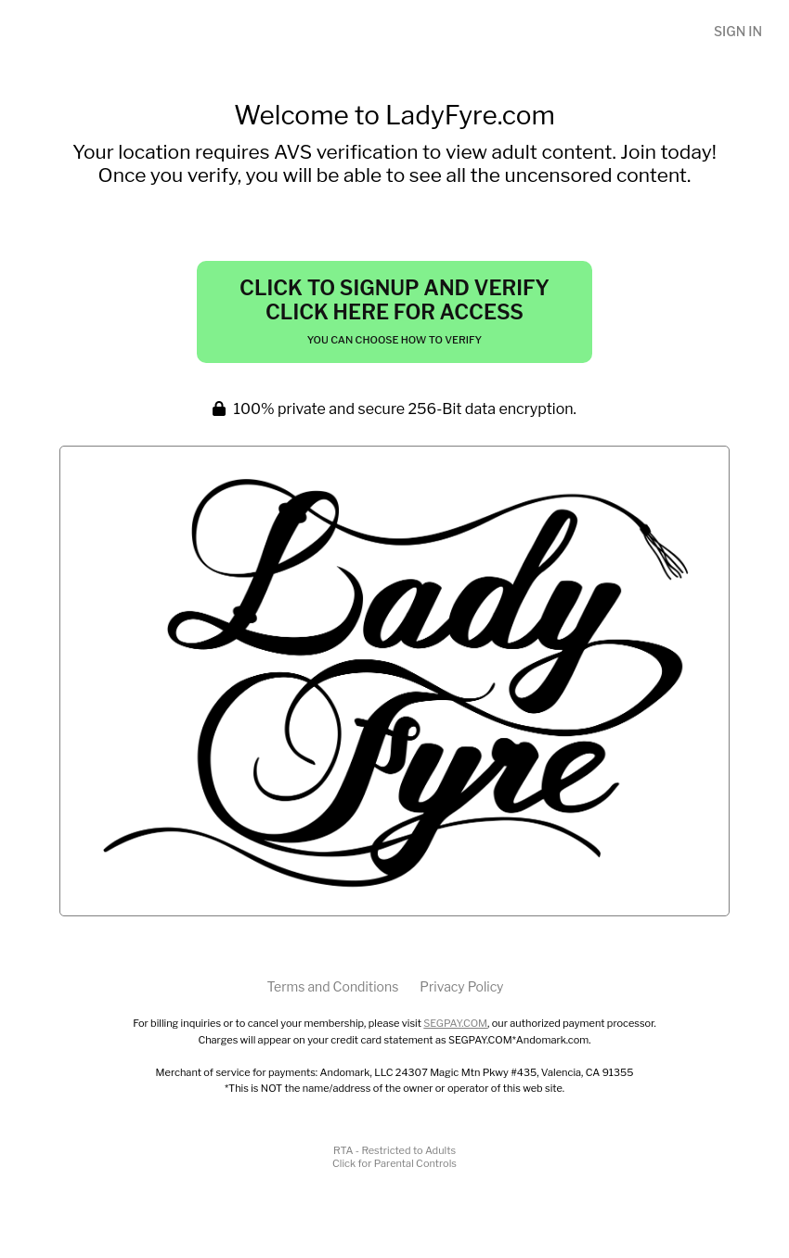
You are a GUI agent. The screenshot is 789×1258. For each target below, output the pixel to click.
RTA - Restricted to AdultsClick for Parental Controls (394, 1157)
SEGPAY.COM (455, 1023)
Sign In (738, 31)
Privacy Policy (461, 986)
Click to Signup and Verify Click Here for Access (394, 311)
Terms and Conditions (332, 986)
